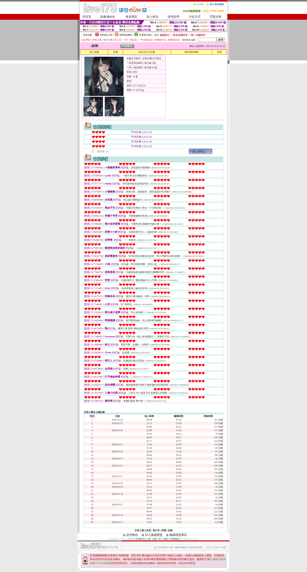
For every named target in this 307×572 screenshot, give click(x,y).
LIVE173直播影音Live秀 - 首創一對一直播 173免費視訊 (154, 539)
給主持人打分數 (147, 52)
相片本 (156, 530)
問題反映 (216, 16)
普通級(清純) (145, 35)
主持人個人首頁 (143, 530)
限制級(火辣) (106, 35)
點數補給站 (107, 16)
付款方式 (194, 16)
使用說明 (173, 16)
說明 (219, 52)
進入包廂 (94, 52)
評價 (163, 530)
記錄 (170, 530)
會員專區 (131, 16)
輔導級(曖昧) (126, 35)
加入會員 (152, 16)
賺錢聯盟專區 (178, 534)
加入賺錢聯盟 (154, 534)
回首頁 (86, 16)
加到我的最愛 (191, 52)
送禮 (115, 52)
